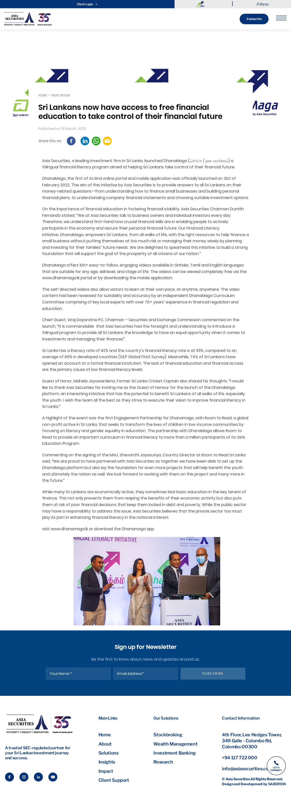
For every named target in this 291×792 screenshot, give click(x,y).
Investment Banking (174, 753)
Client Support (113, 780)
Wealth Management (175, 744)
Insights (106, 762)
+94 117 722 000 (239, 757)
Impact (105, 771)
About (105, 744)
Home (42, 95)
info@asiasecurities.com (247, 768)
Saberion (277, 784)
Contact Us (254, 19)
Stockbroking (167, 734)
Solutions (108, 753)
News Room (61, 95)
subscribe (213, 673)
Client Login (87, 4)
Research (163, 762)
